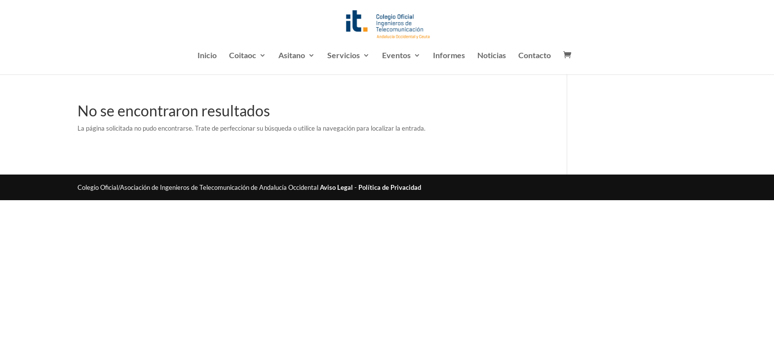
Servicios (343, 56)
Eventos (396, 56)
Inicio (207, 56)
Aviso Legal (336, 187)
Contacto (534, 56)
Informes (449, 56)
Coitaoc (242, 56)
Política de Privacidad (389, 187)
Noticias (491, 56)
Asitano (291, 56)
